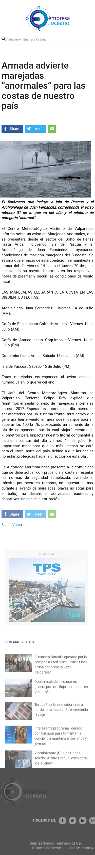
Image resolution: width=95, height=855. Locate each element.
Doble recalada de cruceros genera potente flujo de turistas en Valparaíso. (61, 690)
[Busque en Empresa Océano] (30, 39)
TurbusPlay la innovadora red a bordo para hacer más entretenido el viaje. (61, 712)
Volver (17, 524)
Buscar (4, 39)
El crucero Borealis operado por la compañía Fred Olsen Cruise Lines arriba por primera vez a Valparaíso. (60, 668)
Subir (6, 524)
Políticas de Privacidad (66, 848)
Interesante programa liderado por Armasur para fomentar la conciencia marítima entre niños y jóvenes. (60, 740)
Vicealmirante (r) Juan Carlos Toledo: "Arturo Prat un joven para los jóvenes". (60, 761)
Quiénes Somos (58, 843)
